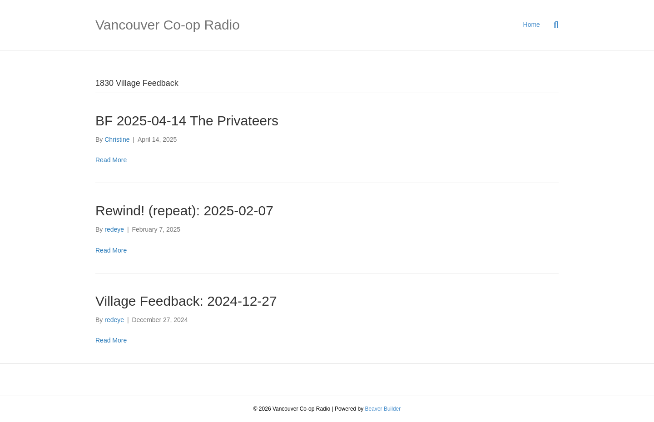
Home (531, 24)
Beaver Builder (383, 409)
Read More (111, 160)
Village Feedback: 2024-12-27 (186, 300)
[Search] (553, 25)
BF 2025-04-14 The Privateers (186, 120)
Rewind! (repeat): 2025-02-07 (184, 210)
